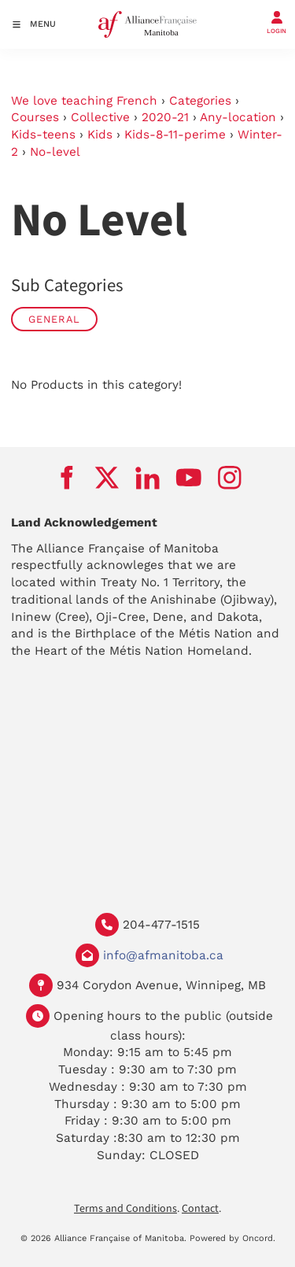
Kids (99, 134)
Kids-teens (43, 134)
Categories (200, 101)
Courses (35, 117)
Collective (100, 117)
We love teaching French (84, 101)
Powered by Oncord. (232, 1238)
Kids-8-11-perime (175, 134)
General (54, 319)
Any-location (238, 117)
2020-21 (165, 117)
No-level (55, 152)
